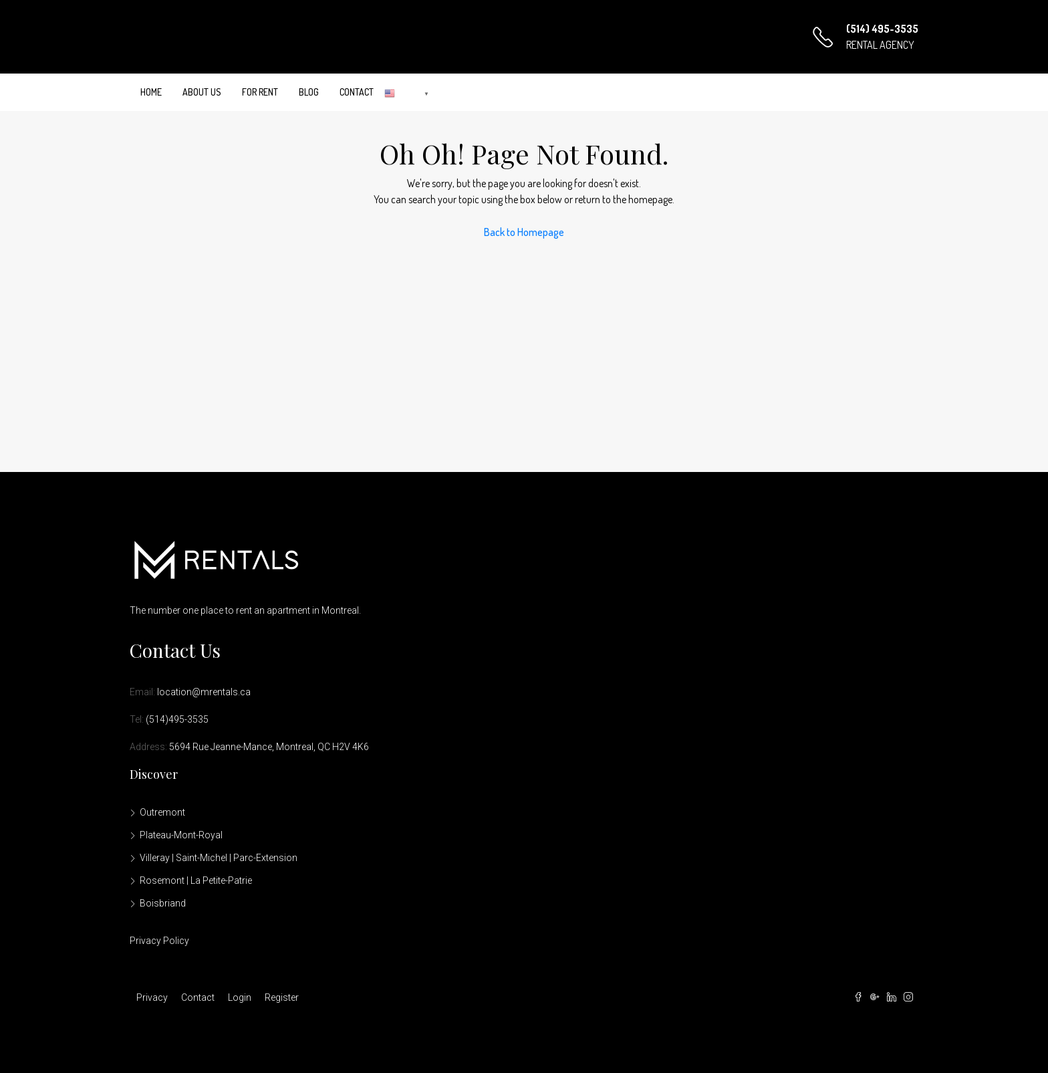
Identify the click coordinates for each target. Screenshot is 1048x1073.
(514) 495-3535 (882, 28)
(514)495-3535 (177, 719)
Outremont (162, 812)
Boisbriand (163, 903)
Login (239, 997)
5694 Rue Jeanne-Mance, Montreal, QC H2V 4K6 (269, 746)
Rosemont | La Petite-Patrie (196, 880)
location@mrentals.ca (204, 692)
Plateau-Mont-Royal (181, 835)
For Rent (260, 92)
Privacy (152, 997)
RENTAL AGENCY (880, 44)
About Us (201, 92)
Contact (357, 92)
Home (151, 92)
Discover (154, 774)
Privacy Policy (159, 940)
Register (282, 997)
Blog (309, 92)
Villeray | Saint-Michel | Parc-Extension (218, 857)
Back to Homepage (524, 232)
